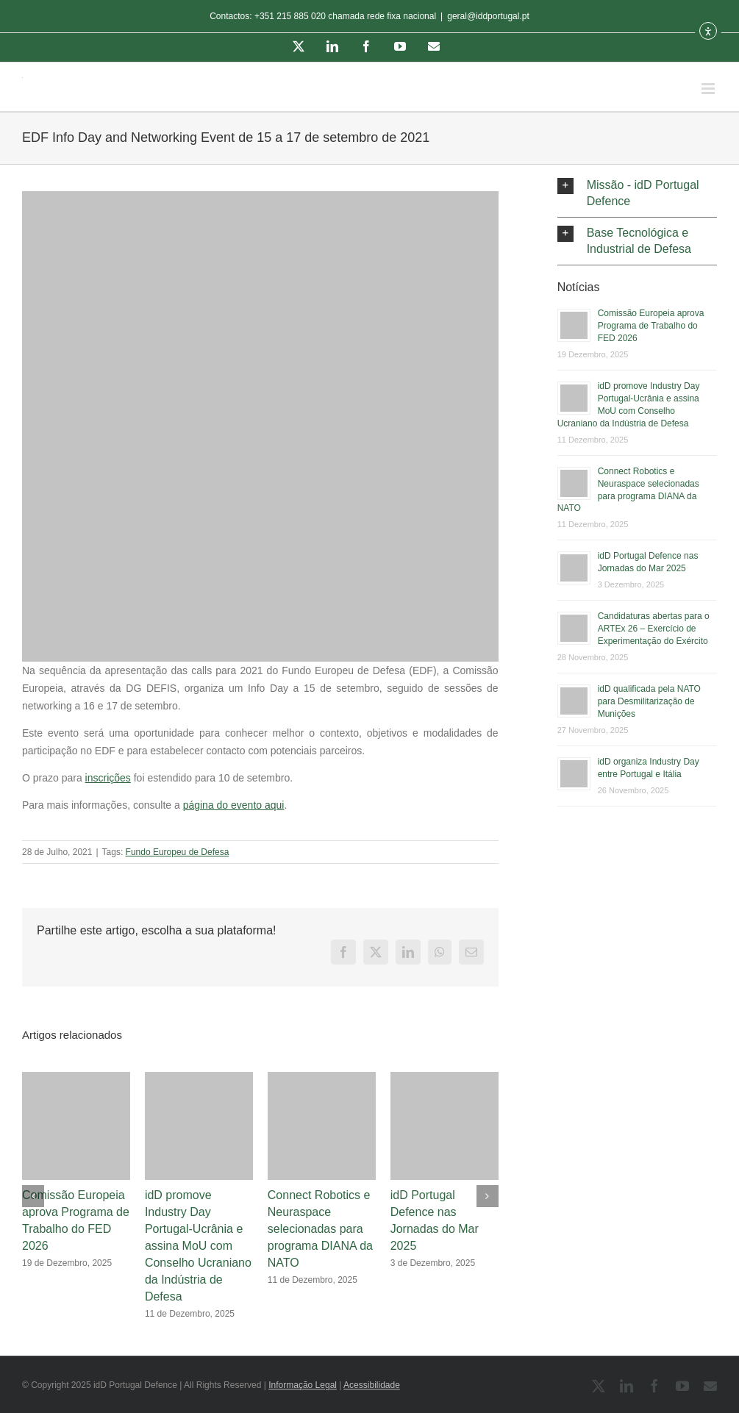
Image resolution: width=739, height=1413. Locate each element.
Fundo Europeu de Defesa (177, 852)
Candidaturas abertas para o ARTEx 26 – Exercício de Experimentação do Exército (654, 628)
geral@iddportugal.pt (488, 16)
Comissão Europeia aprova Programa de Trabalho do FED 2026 (651, 325)
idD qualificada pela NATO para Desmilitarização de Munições (649, 701)
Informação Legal (302, 1385)
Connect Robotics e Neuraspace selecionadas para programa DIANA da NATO (320, 1229)
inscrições (108, 778)
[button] (637, 193)
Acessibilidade (371, 1385)
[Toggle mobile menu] (709, 88)
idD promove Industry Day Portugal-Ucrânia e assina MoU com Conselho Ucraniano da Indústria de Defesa (198, 1245)
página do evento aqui (234, 805)
